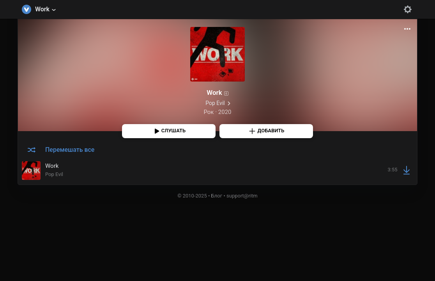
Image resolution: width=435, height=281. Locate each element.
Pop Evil (215, 103)
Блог (217, 196)
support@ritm (242, 196)
